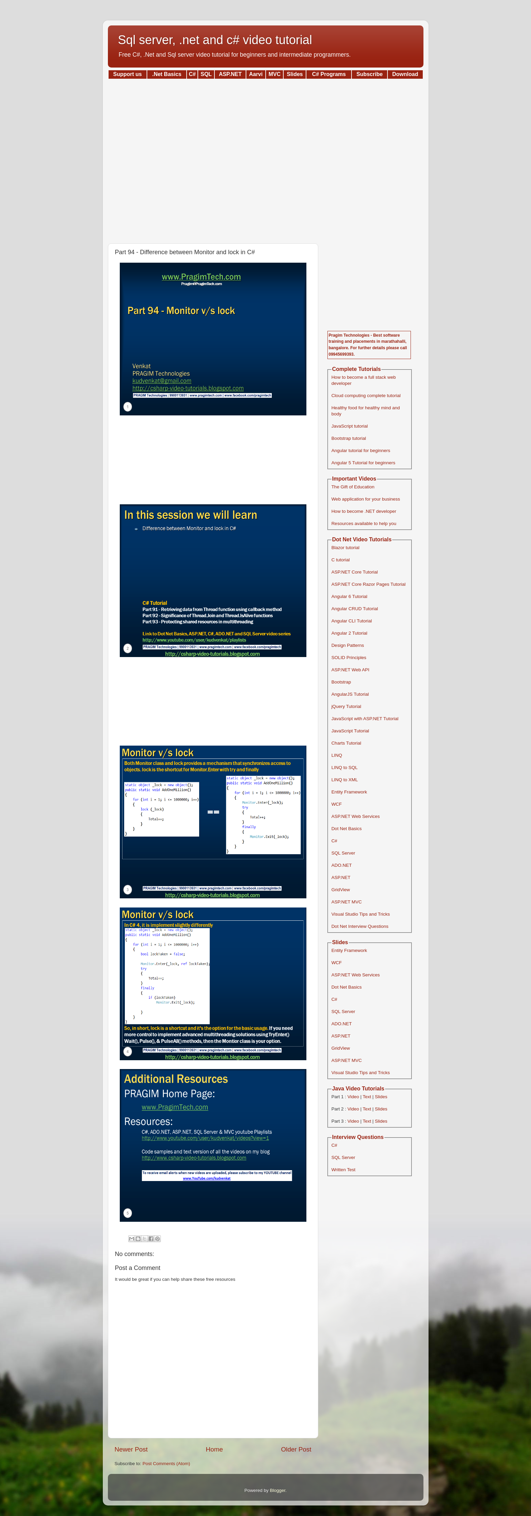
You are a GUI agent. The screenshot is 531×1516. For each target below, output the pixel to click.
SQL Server (343, 853)
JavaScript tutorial (349, 426)
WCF (336, 804)
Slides (381, 1096)
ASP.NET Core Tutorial (354, 572)
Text (367, 1096)
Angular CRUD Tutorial (354, 608)
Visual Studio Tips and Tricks (360, 914)
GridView (340, 889)
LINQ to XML (344, 779)
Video (353, 1096)
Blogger (277, 1490)
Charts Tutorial (346, 743)
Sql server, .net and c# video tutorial (215, 40)
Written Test (343, 1169)
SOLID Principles (348, 657)
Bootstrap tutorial (348, 438)
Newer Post (131, 1449)
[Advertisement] (265, 158)
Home (214, 1449)
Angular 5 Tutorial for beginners (363, 462)
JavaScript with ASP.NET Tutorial (365, 718)
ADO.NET (341, 865)
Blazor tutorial (345, 547)
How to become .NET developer (363, 511)
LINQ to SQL (344, 767)
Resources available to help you (363, 523)
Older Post (296, 1449)
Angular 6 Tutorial (349, 596)
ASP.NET (340, 877)
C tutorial (340, 559)
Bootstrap (341, 682)
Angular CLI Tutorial (351, 620)
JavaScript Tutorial (350, 730)
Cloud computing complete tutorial (366, 395)
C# (334, 840)
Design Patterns (347, 645)
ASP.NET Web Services (355, 816)
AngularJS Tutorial (350, 694)
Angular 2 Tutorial (349, 633)
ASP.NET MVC (346, 901)
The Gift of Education (353, 486)
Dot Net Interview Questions (359, 926)
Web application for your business (365, 499)
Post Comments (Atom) (166, 1463)
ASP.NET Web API (350, 669)
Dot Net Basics (346, 828)
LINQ (336, 755)
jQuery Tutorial (346, 706)
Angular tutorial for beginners (360, 450)
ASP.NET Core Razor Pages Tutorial (368, 584)
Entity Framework (349, 791)
